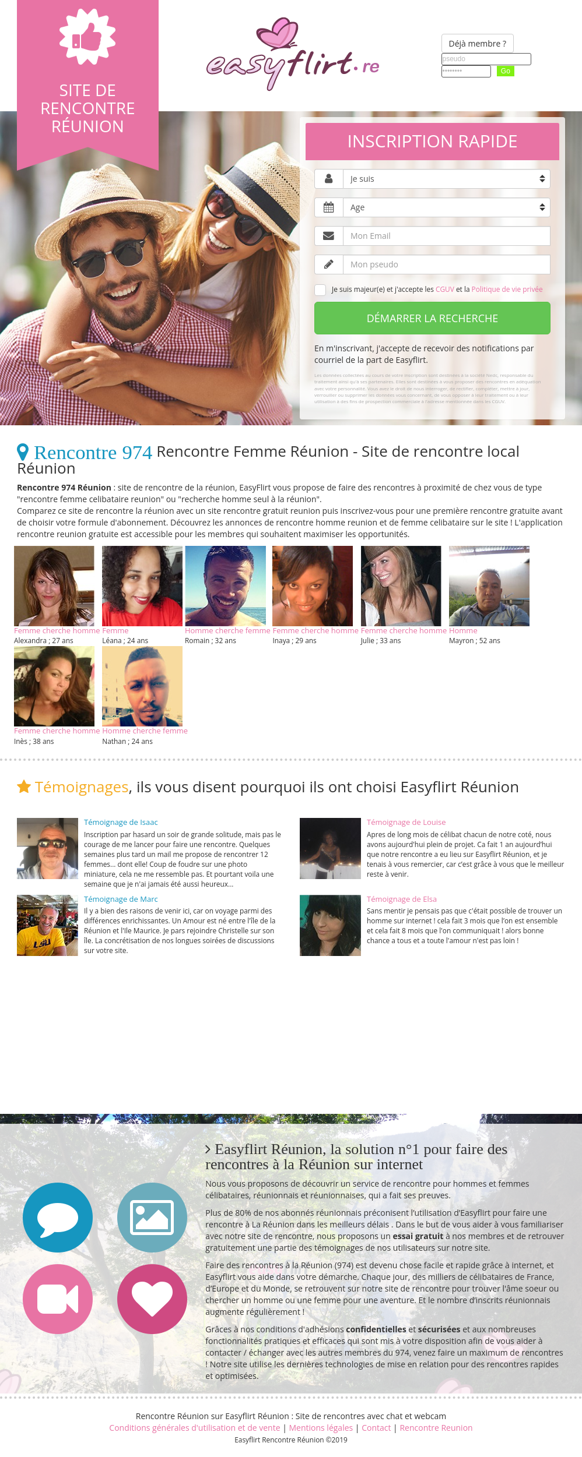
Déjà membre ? (478, 43)
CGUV (445, 289)
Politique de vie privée (507, 289)
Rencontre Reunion (435, 1427)
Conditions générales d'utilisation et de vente (194, 1427)
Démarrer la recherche (433, 318)
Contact (376, 1427)
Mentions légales (321, 1427)
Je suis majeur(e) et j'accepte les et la (428, 290)
